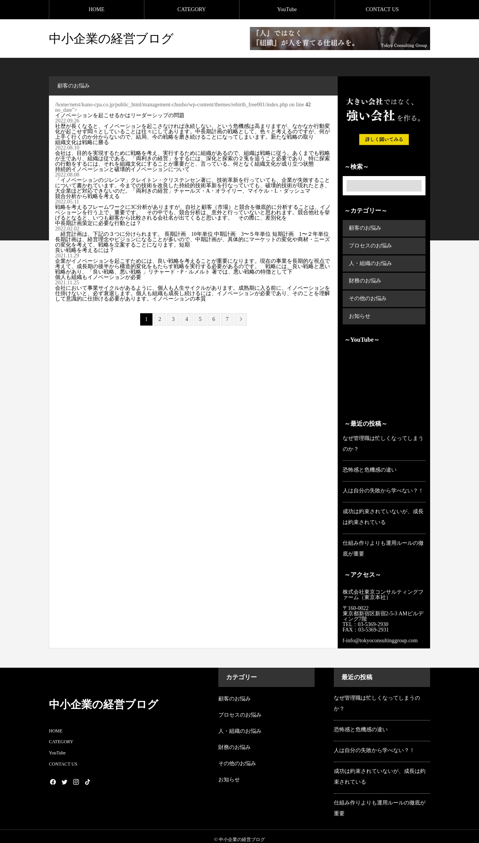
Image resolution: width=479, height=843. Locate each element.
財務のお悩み (364, 277)
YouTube (287, 9)
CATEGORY (192, 9)
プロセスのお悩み (370, 244)
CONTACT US (382, 9)
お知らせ (359, 310)
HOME (96, 9)
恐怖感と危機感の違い (370, 463)
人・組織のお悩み (370, 261)
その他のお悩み (367, 294)
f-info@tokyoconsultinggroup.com (381, 634)
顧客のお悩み (364, 227)
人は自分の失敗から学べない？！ (383, 484)
